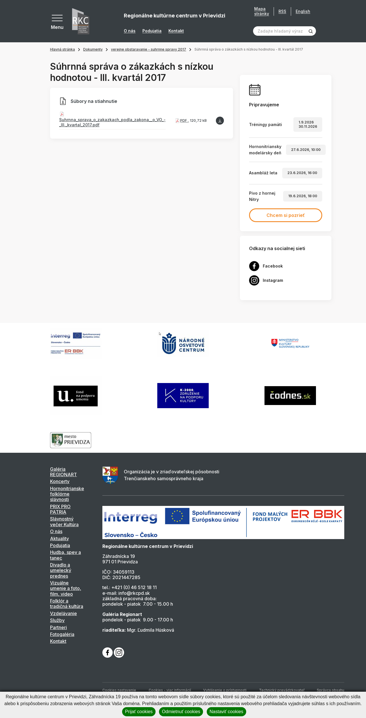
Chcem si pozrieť (285, 215)
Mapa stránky (261, 11)
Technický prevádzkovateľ (282, 690)
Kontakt (176, 31)
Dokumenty (93, 49)
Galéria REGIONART (63, 471)
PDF (184, 120)
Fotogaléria (62, 634)
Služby (57, 620)
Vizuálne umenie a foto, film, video (65, 588)
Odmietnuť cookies (181, 711)
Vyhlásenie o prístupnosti (224, 690)
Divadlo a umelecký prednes (60, 570)
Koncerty (59, 481)
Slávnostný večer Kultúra (64, 521)
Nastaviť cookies (226, 711)
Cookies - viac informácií (170, 690)
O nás (130, 31)
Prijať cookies (139, 711)
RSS (282, 11)
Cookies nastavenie (119, 690)
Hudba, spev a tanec (65, 555)
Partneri (58, 627)
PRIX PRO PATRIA (60, 509)
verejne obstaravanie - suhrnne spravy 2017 (148, 49)
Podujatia (152, 31)
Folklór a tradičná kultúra (66, 603)
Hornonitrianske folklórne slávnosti (67, 494)
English (303, 11)
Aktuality (59, 538)
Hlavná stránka (62, 49)
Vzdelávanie (63, 613)
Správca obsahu (330, 690)
